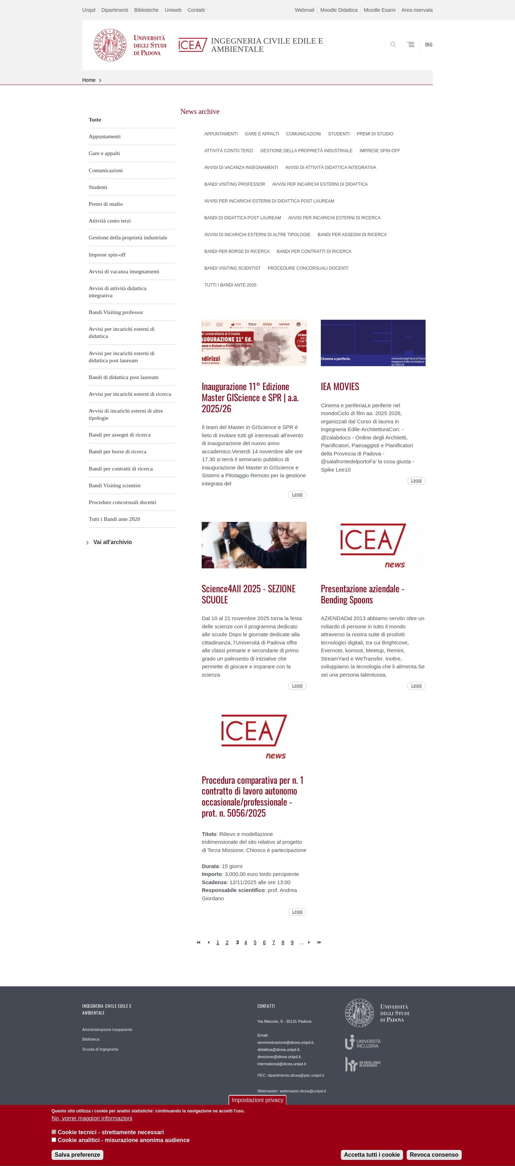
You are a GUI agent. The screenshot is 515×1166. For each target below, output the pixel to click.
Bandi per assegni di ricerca (120, 435)
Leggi (297, 494)
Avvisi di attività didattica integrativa (117, 291)
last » (320, 943)
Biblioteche (146, 10)
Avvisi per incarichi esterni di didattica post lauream (121, 356)
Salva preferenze (77, 1158)
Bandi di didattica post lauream (123, 377)
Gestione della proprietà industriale (128, 237)
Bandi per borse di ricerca (117, 451)
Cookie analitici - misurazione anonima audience (124, 1143)
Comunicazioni (106, 170)
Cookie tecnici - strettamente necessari (111, 1135)
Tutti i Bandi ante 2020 (114, 519)
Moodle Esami (380, 10)
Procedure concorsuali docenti (122, 502)
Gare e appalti (104, 153)
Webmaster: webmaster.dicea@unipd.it (292, 1091)
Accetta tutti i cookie (372, 1158)
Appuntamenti (105, 136)
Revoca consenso (434, 1158)
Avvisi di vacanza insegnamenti (124, 271)
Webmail (304, 10)
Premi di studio (106, 204)
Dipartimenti (115, 10)
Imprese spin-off (107, 254)
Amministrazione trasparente (107, 1029)
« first (199, 943)
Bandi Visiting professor (116, 312)
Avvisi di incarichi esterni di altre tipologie (126, 414)
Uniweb (173, 10)
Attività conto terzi (110, 221)
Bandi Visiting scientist (115, 485)
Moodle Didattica (339, 10)
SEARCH (420, 53)
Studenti (98, 187)
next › (310, 943)
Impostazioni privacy (258, 1103)
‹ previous (208, 943)
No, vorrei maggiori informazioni (92, 1121)
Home (88, 80)
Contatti (196, 10)
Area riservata (417, 10)
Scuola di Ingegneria (100, 1049)
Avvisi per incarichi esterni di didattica (121, 332)
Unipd (88, 10)
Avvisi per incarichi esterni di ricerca (130, 394)
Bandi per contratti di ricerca (121, 468)
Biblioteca (90, 1039)
